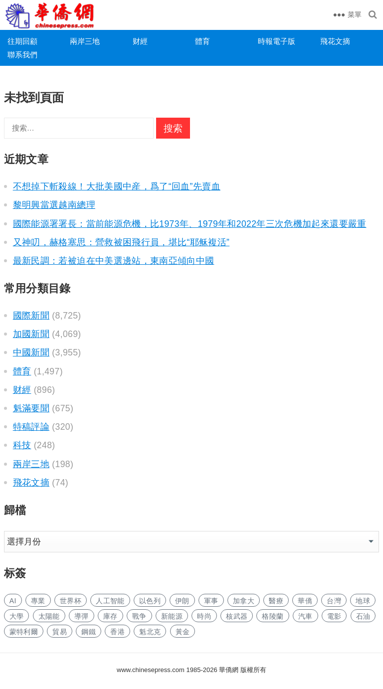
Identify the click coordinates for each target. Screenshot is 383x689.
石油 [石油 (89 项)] (363, 616)
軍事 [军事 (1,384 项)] (211, 601)
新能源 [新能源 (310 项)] (172, 616)
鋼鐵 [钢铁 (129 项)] (88, 632)
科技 (22, 445)
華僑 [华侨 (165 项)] (305, 601)
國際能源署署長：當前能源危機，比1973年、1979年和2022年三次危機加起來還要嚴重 (190, 224)
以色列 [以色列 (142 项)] (150, 601)
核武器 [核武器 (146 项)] (236, 616)
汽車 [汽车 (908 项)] (305, 616)
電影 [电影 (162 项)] (334, 616)
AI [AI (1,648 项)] (12, 601)
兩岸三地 (85, 41)
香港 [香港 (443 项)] (117, 632)
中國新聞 (31, 352)
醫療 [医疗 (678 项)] (276, 601)
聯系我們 (22, 54)
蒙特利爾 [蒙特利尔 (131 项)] (23, 632)
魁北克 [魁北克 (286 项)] (150, 632)
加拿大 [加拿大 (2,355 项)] (243, 601)
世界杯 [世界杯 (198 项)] (70, 601)
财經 (140, 41)
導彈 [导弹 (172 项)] (81, 616)
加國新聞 (31, 334)
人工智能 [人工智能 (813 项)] (110, 601)
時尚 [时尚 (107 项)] (204, 616)
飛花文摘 (335, 41)
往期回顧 (22, 41)
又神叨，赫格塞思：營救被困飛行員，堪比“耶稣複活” (121, 242)
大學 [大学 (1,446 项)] (16, 616)
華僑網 (228, 670)
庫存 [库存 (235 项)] (110, 616)
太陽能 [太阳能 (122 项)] (49, 616)
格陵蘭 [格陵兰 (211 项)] (272, 616)
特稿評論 (31, 427)
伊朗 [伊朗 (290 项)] (182, 601)
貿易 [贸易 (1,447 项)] (59, 632)
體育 (202, 41)
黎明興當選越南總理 (54, 205)
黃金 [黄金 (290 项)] (183, 632)
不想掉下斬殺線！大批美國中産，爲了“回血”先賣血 (116, 186)
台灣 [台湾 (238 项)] (334, 601)
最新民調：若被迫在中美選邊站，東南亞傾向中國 (113, 261)
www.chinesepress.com (151, 670)
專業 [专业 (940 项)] (38, 601)
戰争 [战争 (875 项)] (139, 616)
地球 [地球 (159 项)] (363, 601)
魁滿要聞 (31, 408)
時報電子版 (276, 41)
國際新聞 (31, 316)
